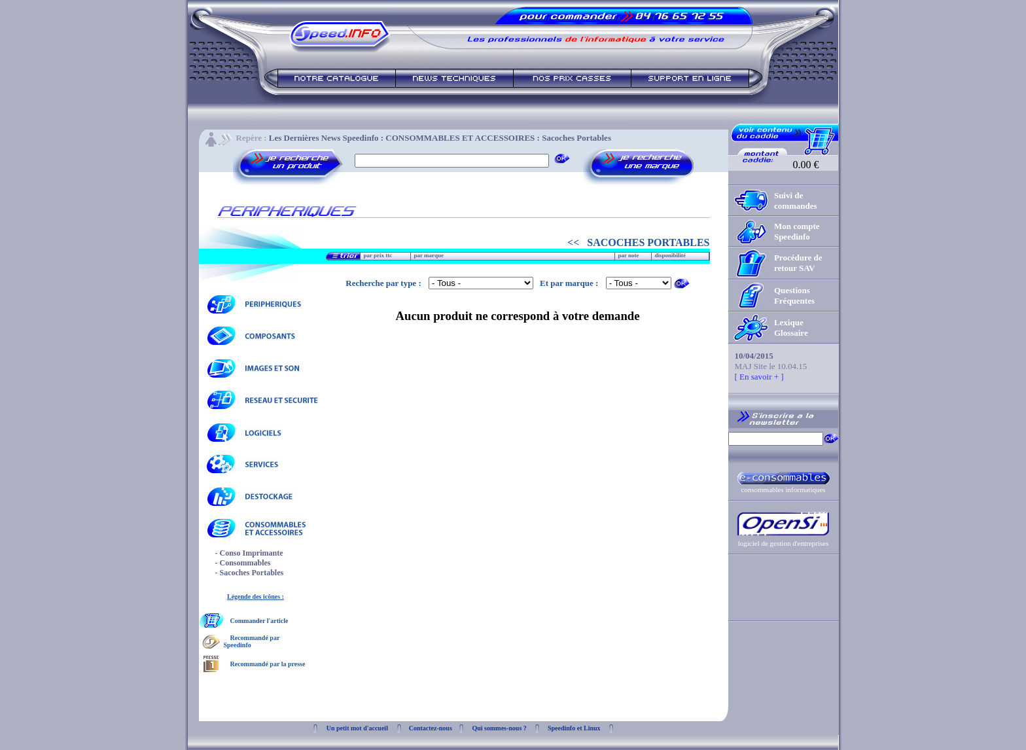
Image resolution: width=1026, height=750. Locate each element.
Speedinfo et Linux (574, 728)
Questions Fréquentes (794, 295)
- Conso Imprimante (249, 553)
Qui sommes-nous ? (499, 728)
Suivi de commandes (795, 200)
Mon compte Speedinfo (797, 231)
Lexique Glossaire (791, 327)
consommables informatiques (783, 489)
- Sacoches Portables (249, 572)
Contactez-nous (430, 728)
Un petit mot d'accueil (357, 728)
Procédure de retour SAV (798, 263)
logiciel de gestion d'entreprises (783, 543)
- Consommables (243, 562)
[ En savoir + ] (759, 377)
